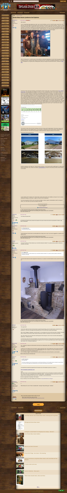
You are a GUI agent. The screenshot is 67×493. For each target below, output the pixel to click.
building (5, 23)
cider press (5, 69)
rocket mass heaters (19, 15)
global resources (5, 66)
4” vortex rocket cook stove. (31, 464)
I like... (13, 26)
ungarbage (5, 39)
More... (38, 487)
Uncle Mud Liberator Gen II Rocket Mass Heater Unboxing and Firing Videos (41, 415)
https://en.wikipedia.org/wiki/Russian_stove (28, 369)
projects (5, 72)
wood (39, 329)
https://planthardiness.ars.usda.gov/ (47, 378)
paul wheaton (14, 381)
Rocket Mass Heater (27, 24)
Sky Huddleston (14, 20)
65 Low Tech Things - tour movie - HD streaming (35, 453)
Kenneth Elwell (14, 343)
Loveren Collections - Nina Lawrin (32, 471)
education (5, 58)
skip (5, 61)
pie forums (5, 80)
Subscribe (6, 1)
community (5, 42)
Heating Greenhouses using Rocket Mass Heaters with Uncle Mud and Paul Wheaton (41, 459)
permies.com (5, 77)
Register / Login (63, 1)
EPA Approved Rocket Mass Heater (32, 422)
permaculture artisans (5, 53)
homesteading (5, 26)
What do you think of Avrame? (31, 446)
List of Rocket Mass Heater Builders (32, 433)
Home (2, 1)
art (5, 50)
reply (38, 404)
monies (5, 31)
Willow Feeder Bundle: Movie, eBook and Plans (35, 475)
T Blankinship (14, 214)
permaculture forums (5, 15)
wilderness (5, 45)
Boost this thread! (38, 410)
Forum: (14, 15)
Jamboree (32, 24)
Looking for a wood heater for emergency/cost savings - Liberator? (39, 431)
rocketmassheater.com (42, 167)
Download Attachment (43, 207)
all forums (5, 85)
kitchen (5, 34)
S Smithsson (14, 356)
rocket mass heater (32, 101)
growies (5, 18)
